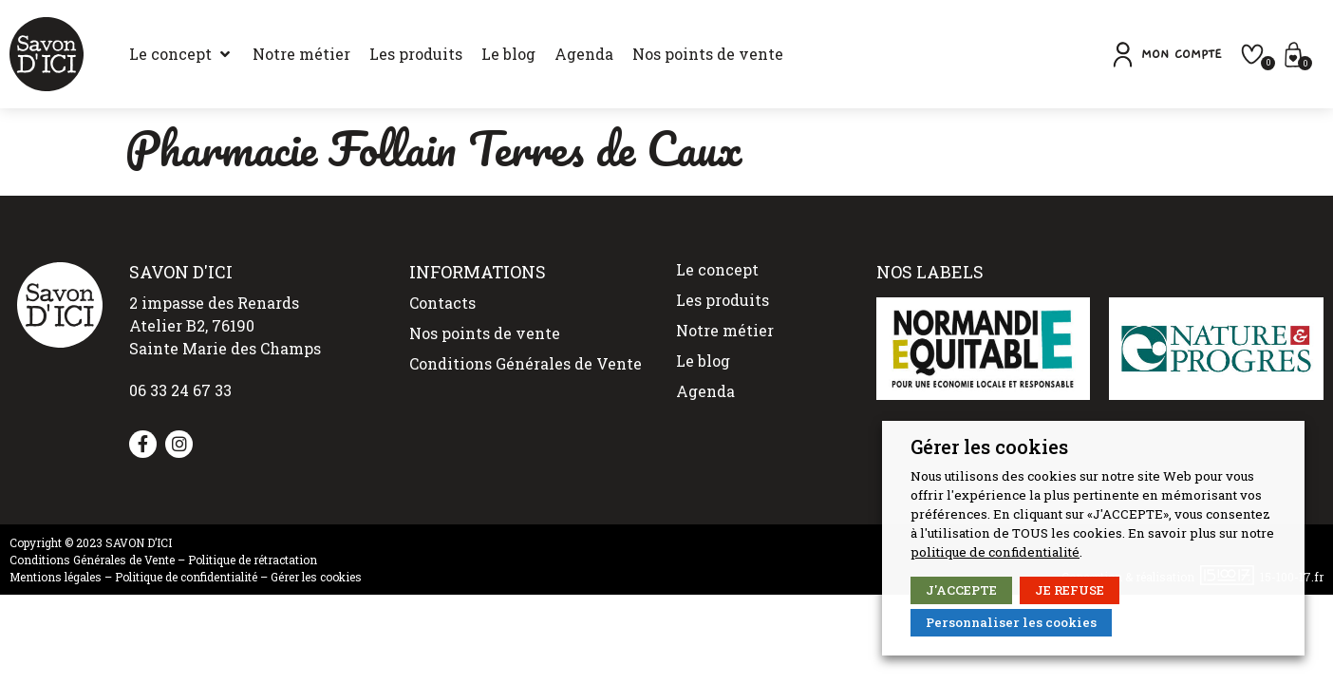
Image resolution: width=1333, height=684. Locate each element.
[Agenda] (584, 54)
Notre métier (725, 330)
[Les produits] (416, 54)
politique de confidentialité (995, 551)
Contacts (442, 303)
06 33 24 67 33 (180, 390)
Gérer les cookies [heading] (989, 446)
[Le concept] (181, 54)
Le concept (717, 269)
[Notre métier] (301, 54)
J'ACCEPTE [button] (961, 589)
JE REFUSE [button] (1069, 589)
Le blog (703, 360)
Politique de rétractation (252, 559)
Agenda (705, 391)
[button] (1165, 54)
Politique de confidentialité (186, 576)
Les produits (722, 300)
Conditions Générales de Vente (525, 363)
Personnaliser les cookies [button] (1011, 622)
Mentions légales (55, 576)
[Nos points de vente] (708, 54)
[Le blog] (508, 54)
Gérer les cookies (316, 576)
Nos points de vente (484, 333)
